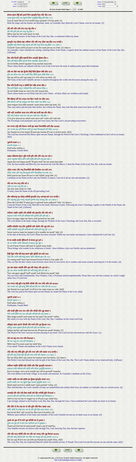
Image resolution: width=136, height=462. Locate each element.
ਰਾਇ (32, 112)
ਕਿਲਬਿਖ (38, 169)
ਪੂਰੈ (26, 352)
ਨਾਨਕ (12, 126)
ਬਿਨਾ (32, 99)
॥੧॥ (55, 42)
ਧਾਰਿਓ (41, 393)
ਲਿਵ (26, 393)
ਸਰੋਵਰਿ (16, 226)
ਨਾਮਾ (34, 352)
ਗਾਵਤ (9, 15)
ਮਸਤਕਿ (36, 58)
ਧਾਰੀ (30, 126)
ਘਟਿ (9, 112)
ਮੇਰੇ (8, 338)
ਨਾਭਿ (17, 253)
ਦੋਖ (18, 406)
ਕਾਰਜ (39, 85)
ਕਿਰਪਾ (25, 126)
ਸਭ (19, 71)
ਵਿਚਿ (34, 71)
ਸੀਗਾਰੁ (13, 99)
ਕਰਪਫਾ (48, 365)
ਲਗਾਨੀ (26, 58)
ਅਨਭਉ (10, 393)
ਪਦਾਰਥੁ (43, 196)
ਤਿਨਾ (31, 58)
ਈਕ (49, 112)
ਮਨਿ (12, 28)
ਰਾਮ (23, 28)
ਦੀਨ (9, 196)
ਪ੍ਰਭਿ (25, 156)
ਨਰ (10, 240)
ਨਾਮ (28, 99)
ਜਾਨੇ (24, 420)
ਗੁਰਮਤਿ (34, 196)
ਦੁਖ (19, 196)
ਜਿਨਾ (29, 15)
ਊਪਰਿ (26, 71)
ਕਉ (17, 126)
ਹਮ (46, 156)
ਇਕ (40, 406)
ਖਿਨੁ (39, 15)
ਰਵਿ (23, 183)
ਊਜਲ (41, 58)
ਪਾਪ (43, 169)
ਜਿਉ (30, 71)
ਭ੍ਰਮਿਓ (36, 253)
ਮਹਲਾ (15, 142)
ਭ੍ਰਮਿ (32, 253)
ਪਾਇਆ (28, 42)
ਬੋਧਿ (26, 267)
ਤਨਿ (41, 352)
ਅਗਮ (9, 156)
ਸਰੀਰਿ (10, 226)
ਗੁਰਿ (20, 283)
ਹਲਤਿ (9, 379)
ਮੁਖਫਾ (41, 420)
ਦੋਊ (18, 15)
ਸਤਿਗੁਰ (10, 324)
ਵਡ (11, 267)
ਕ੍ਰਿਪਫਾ (44, 324)
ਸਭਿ (35, 85)
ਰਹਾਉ (59, 42)
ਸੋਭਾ (16, 71)
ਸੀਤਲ (19, 42)
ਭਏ (21, 15)
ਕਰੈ (17, 99)
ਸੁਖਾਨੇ (20, 324)
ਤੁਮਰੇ (9, 420)
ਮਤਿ (33, 212)
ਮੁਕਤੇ (25, 15)
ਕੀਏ (37, 406)
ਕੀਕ (47, 71)
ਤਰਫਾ (44, 379)
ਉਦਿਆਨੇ (25, 240)
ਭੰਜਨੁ (23, 196)
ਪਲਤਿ (14, 379)
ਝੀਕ (51, 42)
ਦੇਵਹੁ (36, 267)
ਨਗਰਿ (15, 212)
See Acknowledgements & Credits (68, 460)
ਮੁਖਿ (32, 156)
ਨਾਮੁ (26, 28)
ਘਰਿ (34, 226)
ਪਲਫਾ (44, 406)
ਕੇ (16, 406)
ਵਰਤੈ (39, 112)
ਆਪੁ (16, 434)
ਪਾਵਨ (14, 169)
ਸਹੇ (50, 212)
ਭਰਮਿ (14, 240)
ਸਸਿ (43, 71)
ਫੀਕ (43, 85)
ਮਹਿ (46, 112)
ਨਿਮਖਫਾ (30, 338)
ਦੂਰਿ (33, 406)
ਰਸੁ (29, 28)
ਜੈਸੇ (8, 99)
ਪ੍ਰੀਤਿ (21, 58)
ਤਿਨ (31, 85)
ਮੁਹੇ (40, 240)
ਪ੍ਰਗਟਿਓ (29, 226)
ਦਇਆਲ (15, 156)
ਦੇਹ (20, 99)
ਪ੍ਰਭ (29, 267)
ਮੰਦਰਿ (38, 226)
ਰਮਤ (24, 112)
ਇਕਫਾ (50, 434)
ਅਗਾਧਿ (21, 267)
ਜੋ (8, 240)
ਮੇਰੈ (8, 28)
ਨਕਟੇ (36, 99)
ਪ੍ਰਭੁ (45, 226)
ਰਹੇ (26, 183)
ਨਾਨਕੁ (38, 434)
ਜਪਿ (9, 183)
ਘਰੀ (48, 126)
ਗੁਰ (33, 126)
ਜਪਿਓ (35, 311)
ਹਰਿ (43, 15)
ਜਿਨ (9, 58)
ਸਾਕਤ (33, 240)
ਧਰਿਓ (32, 283)
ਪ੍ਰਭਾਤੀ (10, 142)
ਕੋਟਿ (9, 406)
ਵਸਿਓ (27, 85)
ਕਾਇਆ (10, 212)
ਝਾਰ (40, 253)
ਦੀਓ (20, 352)
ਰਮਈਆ (18, 112)
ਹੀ (19, 420)
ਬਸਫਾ (45, 352)
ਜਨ (12, 71)
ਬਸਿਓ (29, 212)
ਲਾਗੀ (13, 311)
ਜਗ (22, 71)
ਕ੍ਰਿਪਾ (21, 156)
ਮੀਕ (52, 126)
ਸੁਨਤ (14, 15)
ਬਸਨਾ (27, 253)
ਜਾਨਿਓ (31, 420)
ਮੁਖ (29, 379)
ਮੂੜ (37, 240)
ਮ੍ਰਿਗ (13, 253)
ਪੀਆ (44, 42)
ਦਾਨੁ (16, 352)
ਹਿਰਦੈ (16, 58)
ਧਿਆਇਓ (43, 126)
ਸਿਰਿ (28, 283)
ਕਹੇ (49, 156)
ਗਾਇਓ (28, 196)
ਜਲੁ (23, 42)
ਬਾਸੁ (23, 253)
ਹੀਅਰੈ (25, 324)
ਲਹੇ (46, 169)
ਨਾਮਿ (44, 283)
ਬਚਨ (37, 126)
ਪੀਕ (46, 15)
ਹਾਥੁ (24, 283)
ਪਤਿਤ (9, 169)
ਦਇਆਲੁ (14, 196)
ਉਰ (37, 393)
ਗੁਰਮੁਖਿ (34, 15)
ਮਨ (12, 183)
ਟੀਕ (33, 28)
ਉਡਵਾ (38, 71)
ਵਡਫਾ (47, 311)
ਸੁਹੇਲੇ (25, 379)
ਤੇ (30, 240)
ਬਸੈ (20, 253)
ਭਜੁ (15, 338)
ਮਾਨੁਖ (24, 99)
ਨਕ (40, 99)
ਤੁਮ (8, 267)
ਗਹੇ (43, 253)
